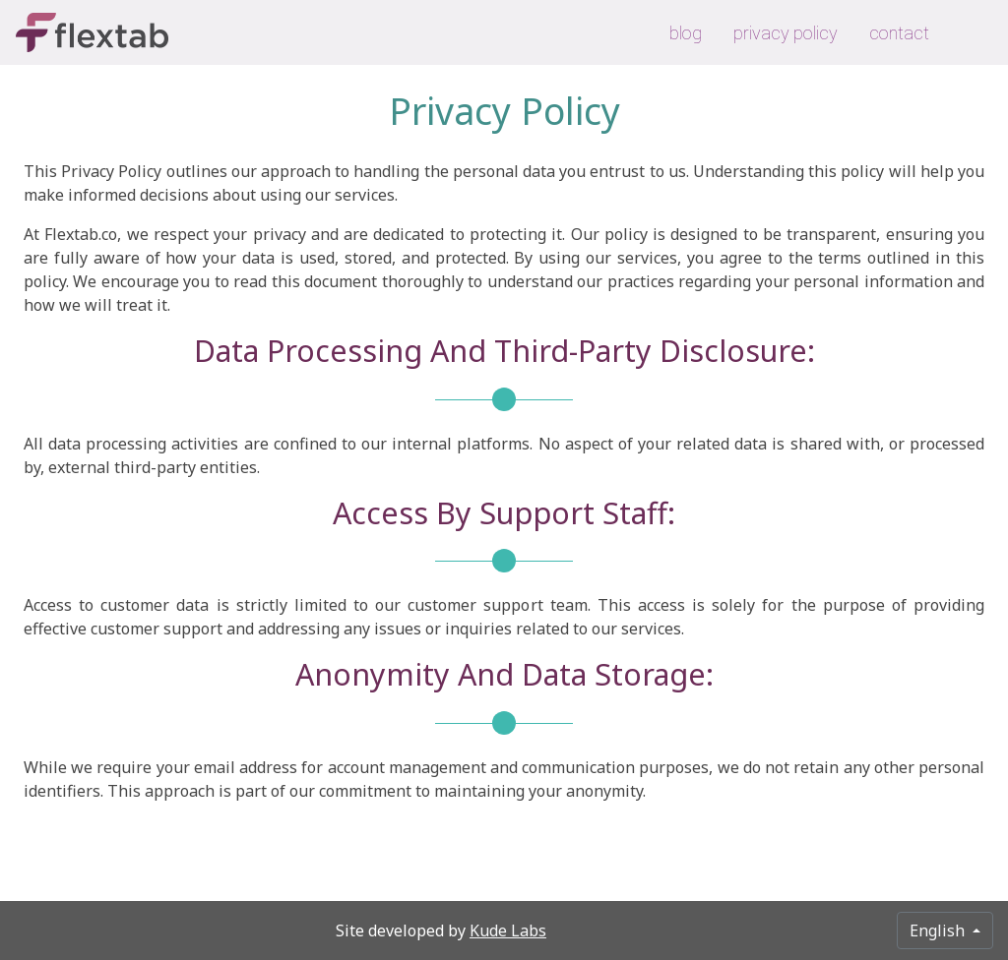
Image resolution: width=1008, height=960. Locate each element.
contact (899, 33)
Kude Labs (508, 930)
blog (685, 33)
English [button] (939, 930)
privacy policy (785, 33)
